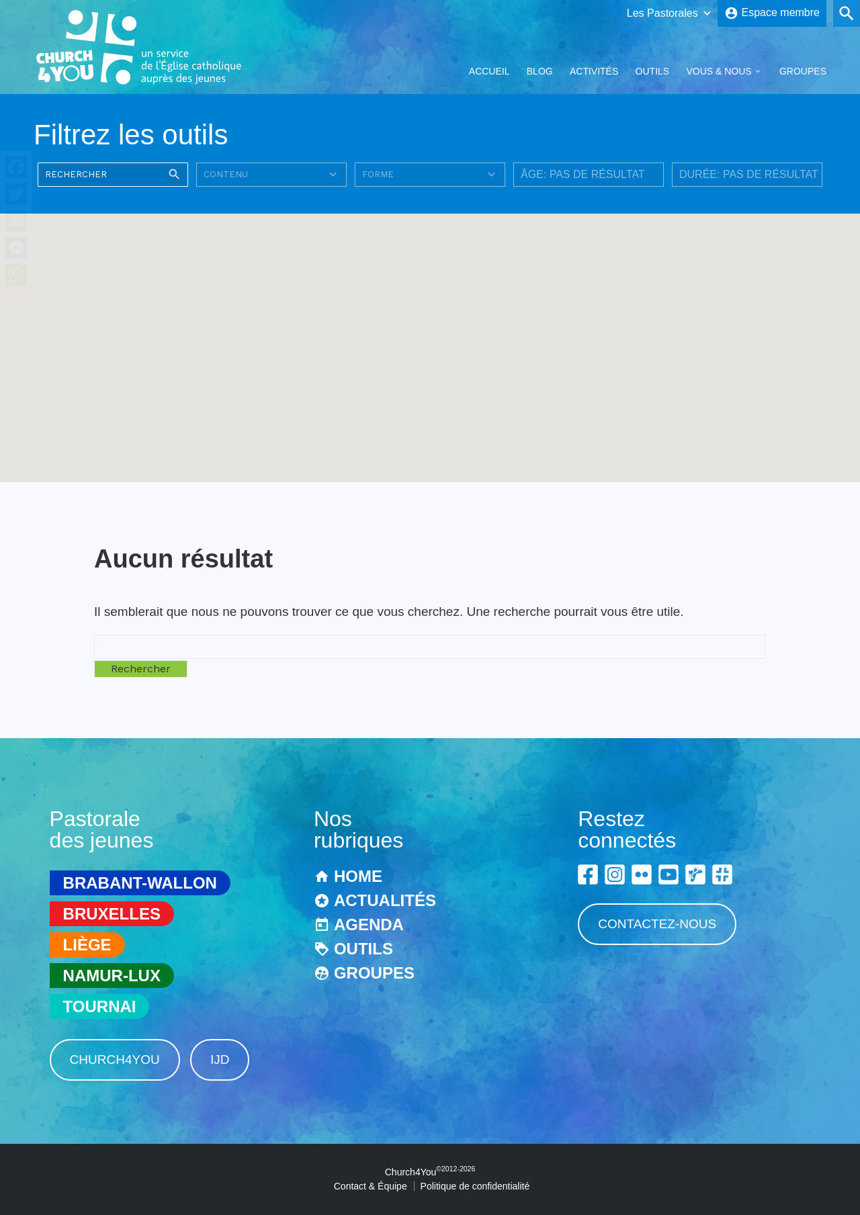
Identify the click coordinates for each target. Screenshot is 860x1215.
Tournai (99, 1006)
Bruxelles (112, 914)
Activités (594, 71)
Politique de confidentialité (475, 1186)
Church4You (115, 1059)
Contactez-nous (657, 924)
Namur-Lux (112, 975)
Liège (87, 945)
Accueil (489, 71)
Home (358, 876)
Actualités (385, 900)
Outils (653, 71)
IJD (220, 1059)
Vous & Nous (718, 71)
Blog (540, 71)
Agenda (369, 924)
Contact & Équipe (370, 1186)
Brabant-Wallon (140, 883)
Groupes (802, 71)
